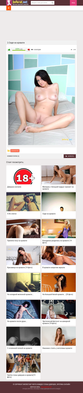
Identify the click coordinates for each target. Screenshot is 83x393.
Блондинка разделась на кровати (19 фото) (57, 242)
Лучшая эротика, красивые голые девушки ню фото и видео (42, 389)
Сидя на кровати (48, 214)
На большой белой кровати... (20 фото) (57, 294)
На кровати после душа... (17, 321)
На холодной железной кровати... (20, 294)
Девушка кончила (14, 187)
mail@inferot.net (46, 387)
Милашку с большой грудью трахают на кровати (58, 188)
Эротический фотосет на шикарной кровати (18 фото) (56, 322)
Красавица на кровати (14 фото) (20, 267)
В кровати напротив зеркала (53, 267)
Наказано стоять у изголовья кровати (57, 348)
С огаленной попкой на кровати (19, 348)
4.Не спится (11, 214)
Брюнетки (14, 150)
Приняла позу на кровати (17, 241)
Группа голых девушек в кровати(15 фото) (21, 376)
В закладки (36, 49)
